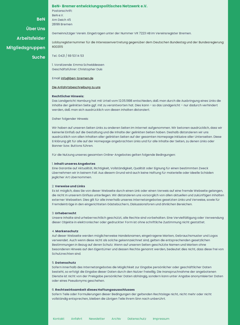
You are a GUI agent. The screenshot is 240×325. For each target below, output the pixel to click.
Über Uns (35, 29)
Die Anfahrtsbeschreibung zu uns (76, 87)
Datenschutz (137, 319)
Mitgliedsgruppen (25, 48)
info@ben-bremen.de (77, 78)
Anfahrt (76, 319)
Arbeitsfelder (31, 38)
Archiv (116, 319)
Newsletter (97, 319)
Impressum (161, 319)
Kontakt (58, 319)
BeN (41, 19)
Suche (38, 57)
